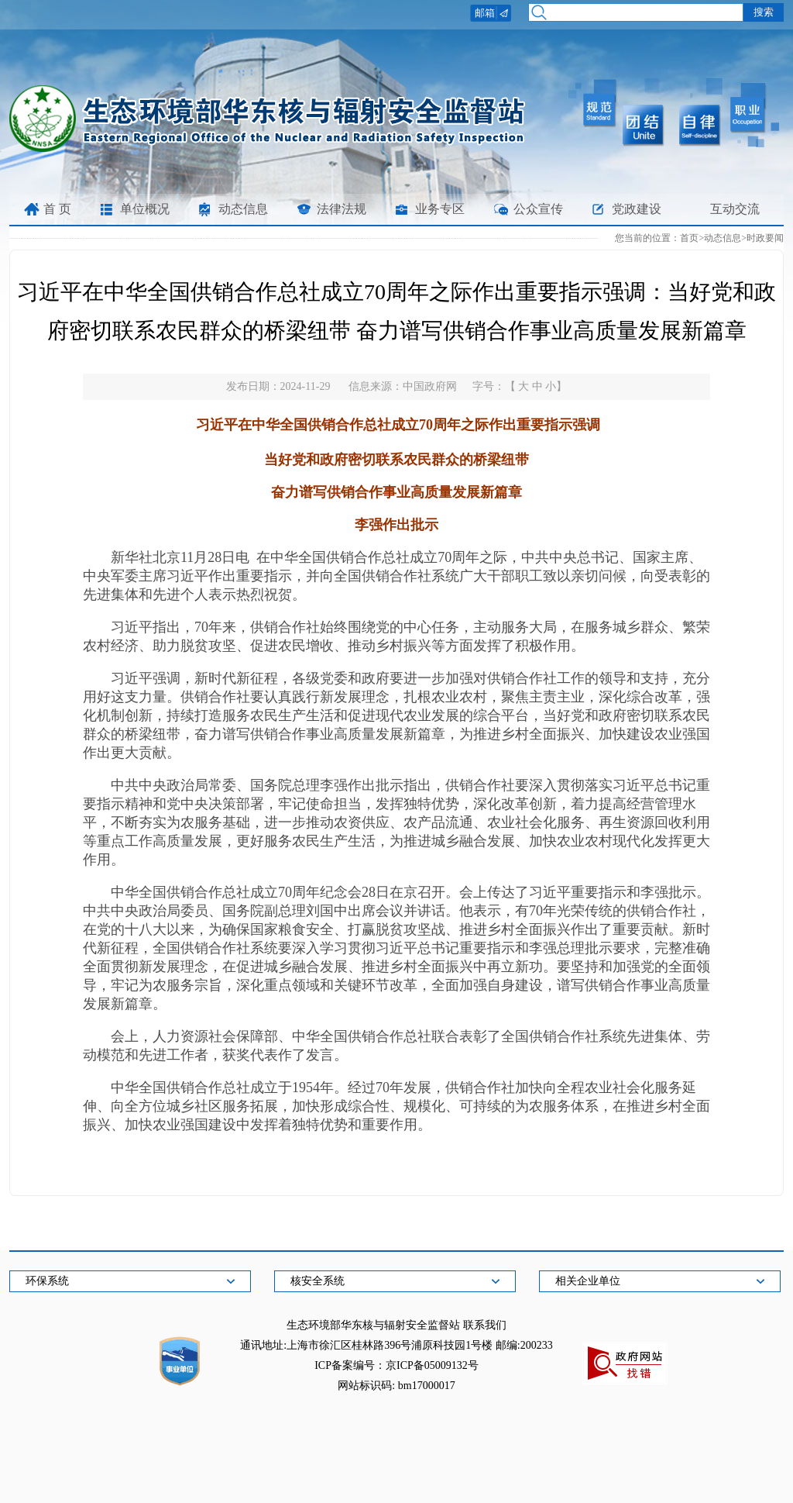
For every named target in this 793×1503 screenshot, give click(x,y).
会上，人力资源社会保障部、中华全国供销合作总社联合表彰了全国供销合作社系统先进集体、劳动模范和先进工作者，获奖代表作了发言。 (396, 1046)
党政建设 (636, 208)
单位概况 (145, 208)
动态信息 (243, 208)
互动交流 (735, 208)
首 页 (57, 208)
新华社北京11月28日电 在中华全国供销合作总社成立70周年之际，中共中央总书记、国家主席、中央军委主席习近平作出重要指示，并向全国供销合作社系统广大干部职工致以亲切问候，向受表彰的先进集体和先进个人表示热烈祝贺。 (396, 576)
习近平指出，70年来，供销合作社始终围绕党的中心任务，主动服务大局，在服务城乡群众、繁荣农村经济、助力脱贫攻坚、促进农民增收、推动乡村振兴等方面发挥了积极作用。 (396, 636)
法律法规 (341, 208)
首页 (689, 238)
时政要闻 (765, 238)
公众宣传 (538, 208)
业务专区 (440, 208)
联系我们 (484, 1325)
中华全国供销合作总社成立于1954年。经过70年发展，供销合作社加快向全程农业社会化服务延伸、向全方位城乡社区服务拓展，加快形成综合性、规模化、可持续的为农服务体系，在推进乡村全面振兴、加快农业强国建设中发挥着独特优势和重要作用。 (396, 1106)
